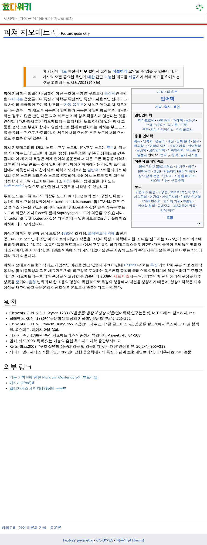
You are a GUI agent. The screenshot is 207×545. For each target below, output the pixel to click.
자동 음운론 (74, 104)
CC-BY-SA (104, 540)
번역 (163, 155)
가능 (108, 76)
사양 (67, 181)
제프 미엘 (121, 276)
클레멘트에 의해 (101, 233)
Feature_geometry (78, 540)
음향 (32, 281)
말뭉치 (142, 155)
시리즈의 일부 (167, 92)
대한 (91, 76)
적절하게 (119, 71)
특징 (154, 265)
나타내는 (15, 99)
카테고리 (9, 527)
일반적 (92, 169)
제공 (132, 76)
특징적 (109, 93)
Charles (130, 265)
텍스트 (191, 150)
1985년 (67, 233)
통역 (175, 155)
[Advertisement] (103, 50)
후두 (110, 147)
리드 (63, 71)
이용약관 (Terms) (130, 540)
